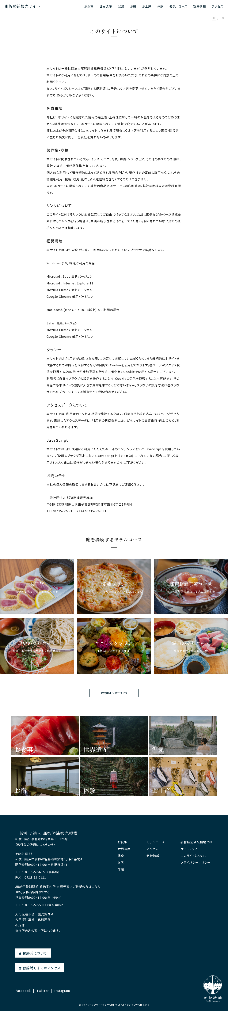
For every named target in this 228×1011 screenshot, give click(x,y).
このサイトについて (193, 856)
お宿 (133, 6)
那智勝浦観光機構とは (196, 842)
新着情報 (199, 6)
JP (214, 18)
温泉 (121, 6)
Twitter (42, 990)
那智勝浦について (33, 953)
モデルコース (178, 6)
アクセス (217, 6)
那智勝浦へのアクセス (114, 693)
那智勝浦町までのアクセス (39, 967)
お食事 (88, 6)
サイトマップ (188, 849)
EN (222, 18)
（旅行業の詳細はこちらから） (35, 844)
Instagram (62, 990)
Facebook (23, 990)
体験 (160, 6)
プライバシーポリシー (195, 862)
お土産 (146, 6)
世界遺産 (105, 6)
